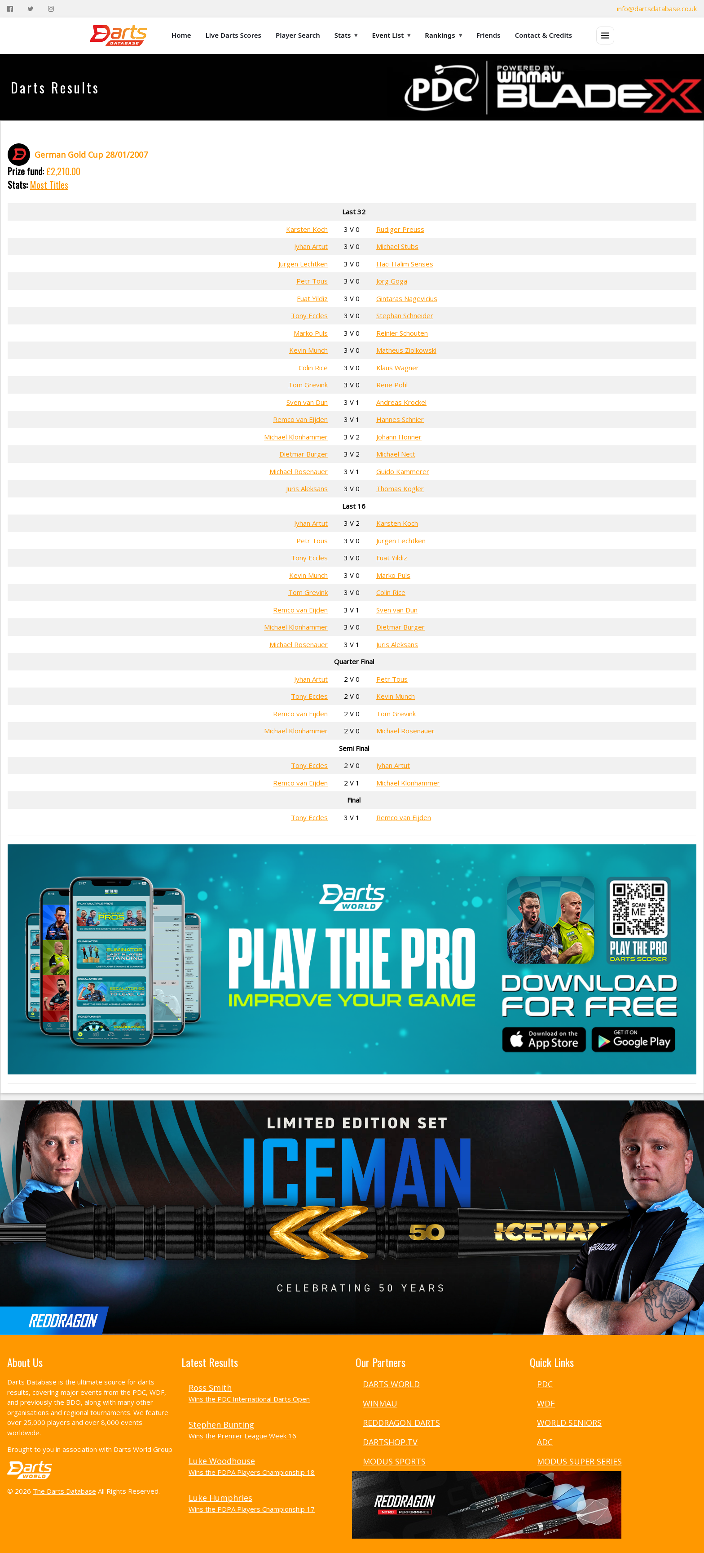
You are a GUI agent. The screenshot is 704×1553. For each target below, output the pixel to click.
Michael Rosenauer (298, 471)
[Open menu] (605, 35)
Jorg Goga (391, 280)
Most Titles (49, 184)
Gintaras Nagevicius (406, 298)
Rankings (443, 35)
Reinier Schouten (402, 332)
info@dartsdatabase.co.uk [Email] (657, 8)
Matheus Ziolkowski (406, 350)
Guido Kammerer (402, 471)
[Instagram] (51, 9)
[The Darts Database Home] (118, 35)
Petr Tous (312, 280)
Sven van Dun (307, 402)
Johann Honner (399, 436)
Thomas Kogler (400, 488)
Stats (346, 35)
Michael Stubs (397, 246)
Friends (488, 35)
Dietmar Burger (303, 453)
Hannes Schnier (400, 419)
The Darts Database (64, 1490)
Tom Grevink (308, 384)
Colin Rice (313, 367)
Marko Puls (311, 332)
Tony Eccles (309, 315)
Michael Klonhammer (296, 436)
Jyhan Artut (311, 246)
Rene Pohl (392, 384)
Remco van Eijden (300, 419)
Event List (391, 35)
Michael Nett (395, 453)
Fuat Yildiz (312, 298)
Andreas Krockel (401, 402)
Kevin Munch (308, 350)
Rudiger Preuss (400, 229)
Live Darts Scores (233, 35)
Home (181, 35)
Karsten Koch (307, 229)
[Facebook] (10, 9)
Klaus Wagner (397, 367)
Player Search (298, 35)
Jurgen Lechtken (303, 263)
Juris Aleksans (307, 488)
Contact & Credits (543, 35)
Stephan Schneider (404, 315)
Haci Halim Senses (404, 263)
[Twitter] (30, 9)
